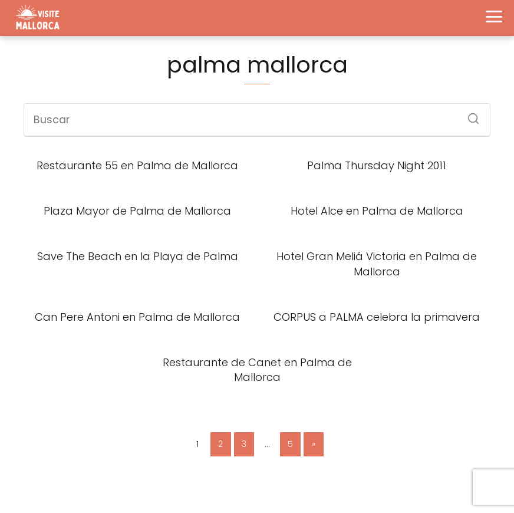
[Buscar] (469, 115)
